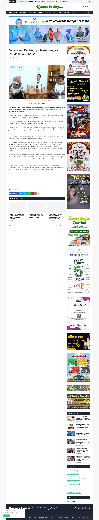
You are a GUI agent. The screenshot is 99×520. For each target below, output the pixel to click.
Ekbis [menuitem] (34, 12)
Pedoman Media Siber (62, 517)
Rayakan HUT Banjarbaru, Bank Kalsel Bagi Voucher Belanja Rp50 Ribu (36, 216)
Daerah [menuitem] (54, 12)
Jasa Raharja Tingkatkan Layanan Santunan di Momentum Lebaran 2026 (47, 1)
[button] (87, 2)
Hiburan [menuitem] (40, 12)
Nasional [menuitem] (16, 12)
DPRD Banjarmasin (73, 476)
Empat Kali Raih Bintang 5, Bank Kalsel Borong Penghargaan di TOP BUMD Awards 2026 (55, 216)
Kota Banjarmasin (73, 482)
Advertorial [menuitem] (47, 12)
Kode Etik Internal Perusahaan (47, 517)
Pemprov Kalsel (73, 490)
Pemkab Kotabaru (73, 487)
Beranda (11, 47)
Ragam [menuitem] (60, 12)
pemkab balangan (74, 492)
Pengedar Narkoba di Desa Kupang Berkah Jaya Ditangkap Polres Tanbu (82, 426)
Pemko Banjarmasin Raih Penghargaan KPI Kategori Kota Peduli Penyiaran (82, 433)
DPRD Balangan (73, 473)
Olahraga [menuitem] (74, 12)
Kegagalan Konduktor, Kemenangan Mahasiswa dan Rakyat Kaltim (82, 450)
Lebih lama (61, 225)
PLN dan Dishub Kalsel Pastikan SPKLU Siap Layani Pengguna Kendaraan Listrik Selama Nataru (83, 442)
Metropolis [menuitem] (23, 12)
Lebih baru (12, 225)
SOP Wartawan (86, 517)
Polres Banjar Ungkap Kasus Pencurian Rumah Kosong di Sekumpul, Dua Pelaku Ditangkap (83, 458)
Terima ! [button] (6, 515)
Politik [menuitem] (29, 12)
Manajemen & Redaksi (75, 517)
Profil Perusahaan (33, 517)
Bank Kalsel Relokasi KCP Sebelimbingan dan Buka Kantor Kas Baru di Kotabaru (17, 216)
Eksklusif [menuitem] (66, 12)
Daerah (82, 479)
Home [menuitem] (10, 12)
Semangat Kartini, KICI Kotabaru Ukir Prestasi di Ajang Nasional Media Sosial (83, 418)
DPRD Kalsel (72, 479)
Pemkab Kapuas (73, 484)
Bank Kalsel (17, 47)
